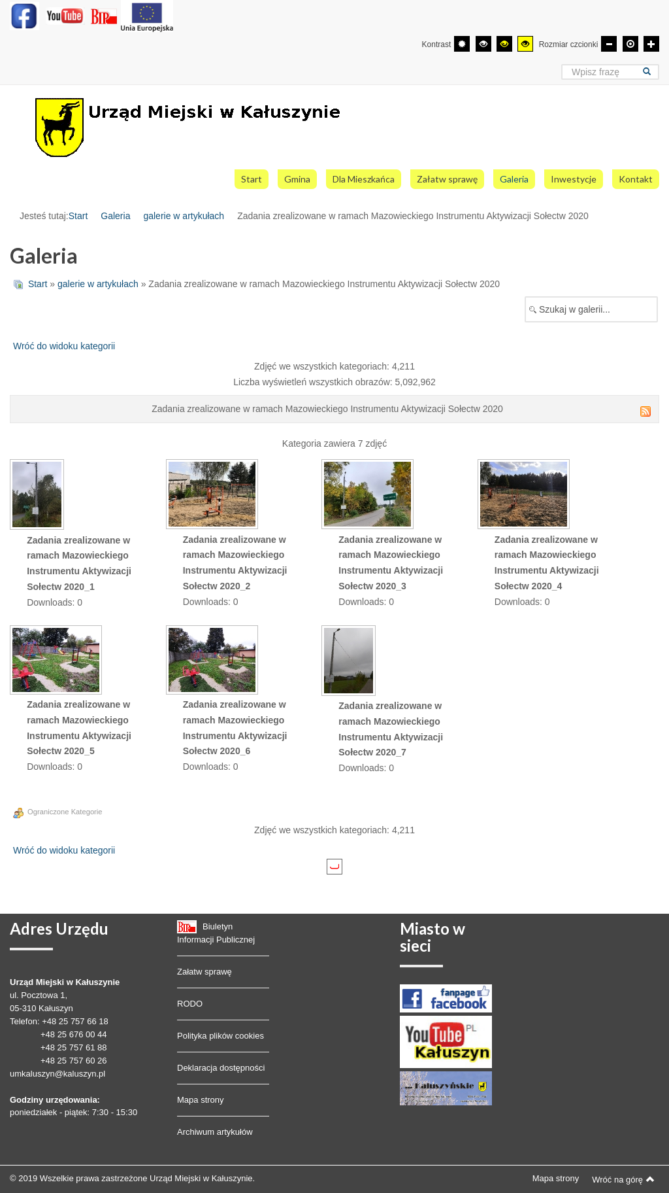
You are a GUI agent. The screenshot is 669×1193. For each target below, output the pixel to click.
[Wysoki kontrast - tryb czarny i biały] (483, 44)
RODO (190, 1004)
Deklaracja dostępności (221, 1068)
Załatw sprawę (204, 972)
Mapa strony (200, 1100)
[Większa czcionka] (651, 44)
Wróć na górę (623, 1179)
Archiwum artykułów (215, 1132)
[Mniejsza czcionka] (609, 44)
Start (78, 216)
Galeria (115, 216)
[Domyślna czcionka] (630, 44)
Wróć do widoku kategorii (64, 346)
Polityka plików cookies (220, 1036)
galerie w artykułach (183, 216)
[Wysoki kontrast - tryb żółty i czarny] (525, 44)
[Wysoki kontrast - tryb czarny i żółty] (504, 44)
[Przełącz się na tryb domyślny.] (462, 44)
